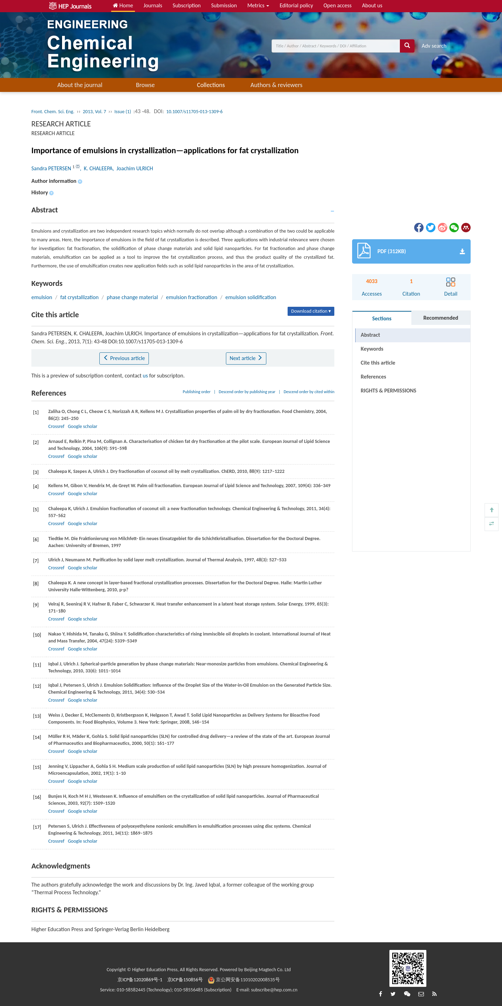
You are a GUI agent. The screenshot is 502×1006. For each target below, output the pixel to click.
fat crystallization (79, 297)
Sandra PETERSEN (52, 168)
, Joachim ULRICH (133, 168)
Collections (211, 85)
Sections (381, 318)
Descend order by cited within (309, 391)
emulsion (41, 297)
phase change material (132, 297)
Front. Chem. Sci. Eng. (52, 112)
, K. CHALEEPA (96, 168)
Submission (224, 5)
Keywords (372, 348)
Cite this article (378, 362)
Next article (246, 358)
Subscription (186, 5)
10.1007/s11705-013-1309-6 (194, 112)
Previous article (124, 358)
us (145, 375)
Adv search (434, 45)
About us (372, 5)
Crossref (56, 426)
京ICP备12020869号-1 (139, 980)
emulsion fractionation (191, 297)
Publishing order (197, 391)
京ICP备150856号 (185, 980)
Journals (153, 5)
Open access (338, 5)
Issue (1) (122, 112)
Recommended (440, 317)
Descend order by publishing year (247, 391)
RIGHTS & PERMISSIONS (388, 390)
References (373, 376)
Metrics (258, 5)
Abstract (370, 335)
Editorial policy (296, 5)
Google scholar (82, 426)
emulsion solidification (251, 297)
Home (123, 5)
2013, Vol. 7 (94, 112)
